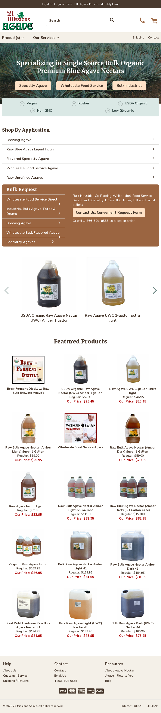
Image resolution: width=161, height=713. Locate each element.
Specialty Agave (33, 85)
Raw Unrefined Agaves (81, 177)
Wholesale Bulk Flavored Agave (34, 233)
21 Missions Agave (17, 20)
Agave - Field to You (119, 676)
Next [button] (154, 289)
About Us (9, 670)
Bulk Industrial (129, 85)
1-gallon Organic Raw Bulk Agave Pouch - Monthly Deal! (80, 4)
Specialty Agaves (31, 241)
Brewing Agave (81, 139)
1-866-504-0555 (96, 220)
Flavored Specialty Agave (81, 158)
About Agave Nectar (119, 670)
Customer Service (15, 676)
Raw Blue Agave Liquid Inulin (81, 149)
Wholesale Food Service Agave (81, 168)
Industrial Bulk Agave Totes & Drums (34, 211)
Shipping (138, 38)
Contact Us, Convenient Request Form (109, 212)
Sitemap (152, 706)
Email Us (60, 676)
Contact (153, 38)
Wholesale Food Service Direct (34, 200)
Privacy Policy (131, 706)
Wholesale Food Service (82, 85)
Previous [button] (6, 289)
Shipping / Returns (16, 681)
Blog (108, 681)
